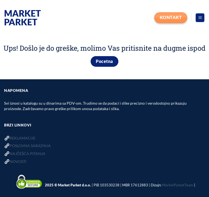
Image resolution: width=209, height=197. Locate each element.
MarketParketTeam (177, 185)
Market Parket (22, 17)
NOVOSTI (18, 161)
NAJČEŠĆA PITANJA (27, 153)
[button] (200, 17)
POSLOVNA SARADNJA (30, 145)
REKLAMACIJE (22, 138)
